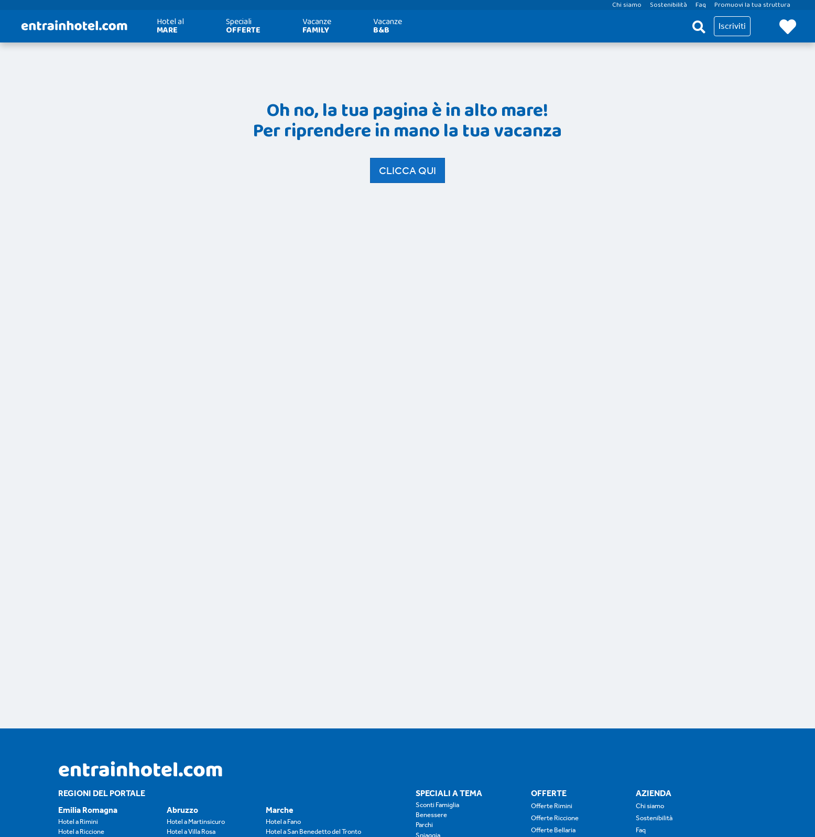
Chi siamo (650, 806)
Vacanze (316, 26)
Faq (641, 830)
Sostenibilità (654, 818)
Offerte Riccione (555, 818)
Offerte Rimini (551, 806)
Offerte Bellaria (553, 830)
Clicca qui (407, 170)
